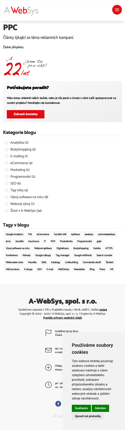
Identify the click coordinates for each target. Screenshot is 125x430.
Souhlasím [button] (81, 408)
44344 (103, 309)
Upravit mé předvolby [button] (88, 416)
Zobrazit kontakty (26, 114)
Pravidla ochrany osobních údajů (62, 317)
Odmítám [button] (100, 408)
